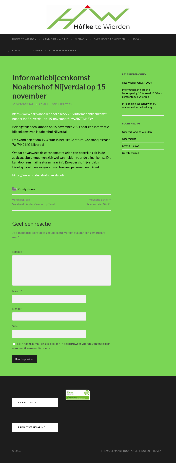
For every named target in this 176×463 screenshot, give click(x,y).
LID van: (137, 39)
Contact (18, 50)
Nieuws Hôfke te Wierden (137, 131)
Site (14, 326)
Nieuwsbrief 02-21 (99, 202)
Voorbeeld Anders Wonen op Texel (33, 202)
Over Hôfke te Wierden (109, 39)
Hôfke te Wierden (24, 39)
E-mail (17, 308)
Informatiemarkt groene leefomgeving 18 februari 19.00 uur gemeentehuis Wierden (142, 93)
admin (43, 104)
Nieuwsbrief (129, 138)
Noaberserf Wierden (62, 50)
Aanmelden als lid (55, 39)
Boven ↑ (158, 451)
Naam (17, 291)
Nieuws (80, 39)
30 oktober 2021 (23, 104)
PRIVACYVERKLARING (32, 427)
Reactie (18, 251)
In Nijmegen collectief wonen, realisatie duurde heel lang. (139, 105)
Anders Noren (140, 451)
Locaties (36, 50)
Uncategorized (130, 152)
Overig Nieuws (26, 189)
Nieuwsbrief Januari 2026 (137, 82)
